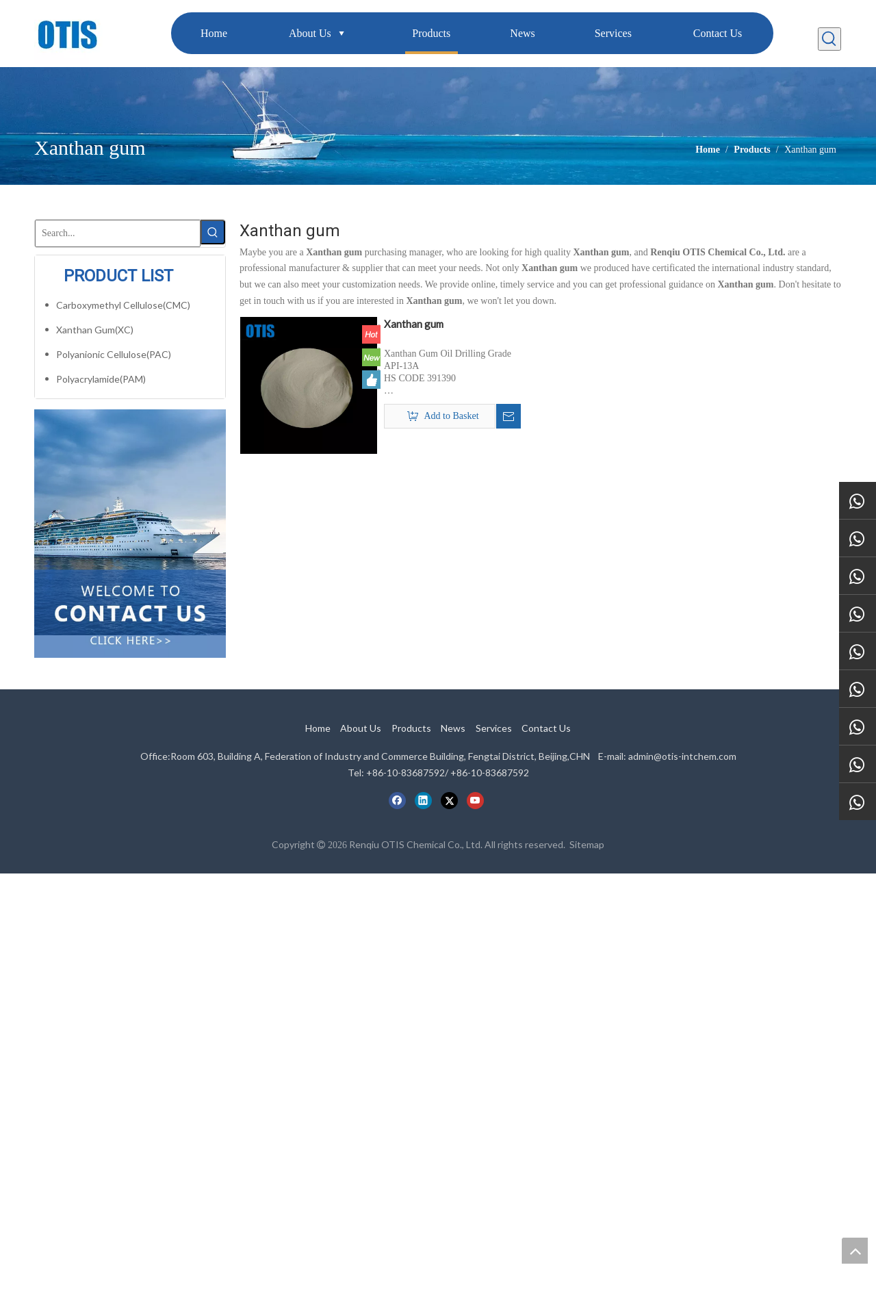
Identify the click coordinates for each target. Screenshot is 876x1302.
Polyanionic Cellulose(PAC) (113, 354)
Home (318, 728)
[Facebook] (397, 800)
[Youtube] (475, 800)
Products (411, 728)
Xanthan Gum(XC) (94, 329)
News (453, 728)
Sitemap (586, 844)
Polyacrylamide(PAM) (101, 379)
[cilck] (130, 522)
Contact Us (546, 728)
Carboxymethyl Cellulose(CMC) (123, 305)
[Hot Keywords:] (829, 39)
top (855, 1251)
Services (494, 728)
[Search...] (118, 233)
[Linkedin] (423, 800)
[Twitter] (449, 800)
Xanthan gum (413, 324)
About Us (360, 728)
